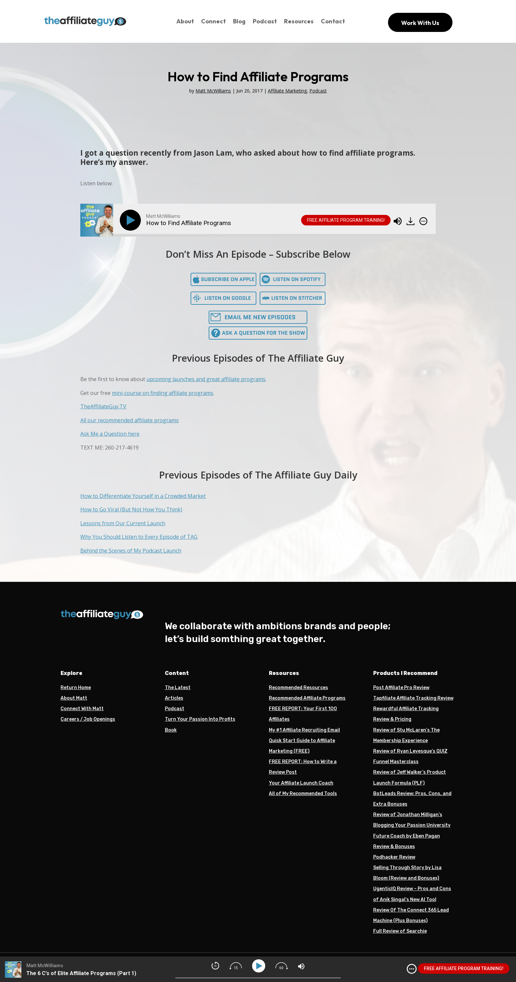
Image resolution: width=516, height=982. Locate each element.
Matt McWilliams (213, 91)
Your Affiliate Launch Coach (301, 783)
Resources (299, 21)
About (185, 21)
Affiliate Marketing (287, 91)
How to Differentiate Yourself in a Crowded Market (143, 496)
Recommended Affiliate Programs (307, 698)
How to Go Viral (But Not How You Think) (131, 509)
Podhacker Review (394, 857)
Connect (213, 21)
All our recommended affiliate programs (129, 420)
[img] (423, 221)
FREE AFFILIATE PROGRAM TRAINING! (346, 220)
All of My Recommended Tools (303, 793)
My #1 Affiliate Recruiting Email (304, 730)
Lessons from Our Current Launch (122, 523)
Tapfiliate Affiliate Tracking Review (413, 698)
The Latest (178, 687)
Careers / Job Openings (88, 719)
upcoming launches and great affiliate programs (206, 379)
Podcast (265, 21)
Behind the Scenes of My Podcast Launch (130, 550)
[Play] (132, 220)
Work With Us (420, 23)
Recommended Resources (298, 687)
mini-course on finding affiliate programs (162, 393)
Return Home (76, 687)
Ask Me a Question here (110, 433)
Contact (333, 21)
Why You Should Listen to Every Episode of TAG (138, 536)
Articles (174, 698)
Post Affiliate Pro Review (401, 687)
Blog (239, 21)
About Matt (74, 698)
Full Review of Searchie (400, 931)
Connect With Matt (82, 708)
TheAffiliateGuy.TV (103, 406)
